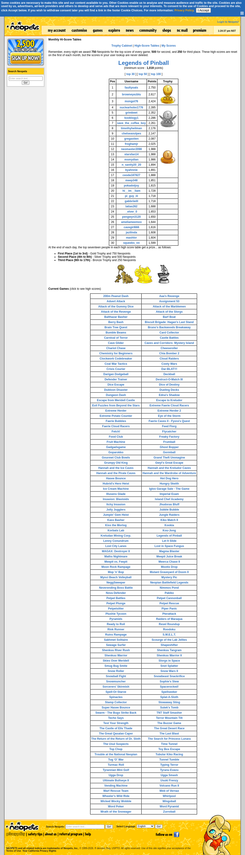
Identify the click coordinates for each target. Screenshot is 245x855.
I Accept (203, 10)
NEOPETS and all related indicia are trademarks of (41, 843)
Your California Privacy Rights (39, 851)
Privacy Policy (184, 10)
